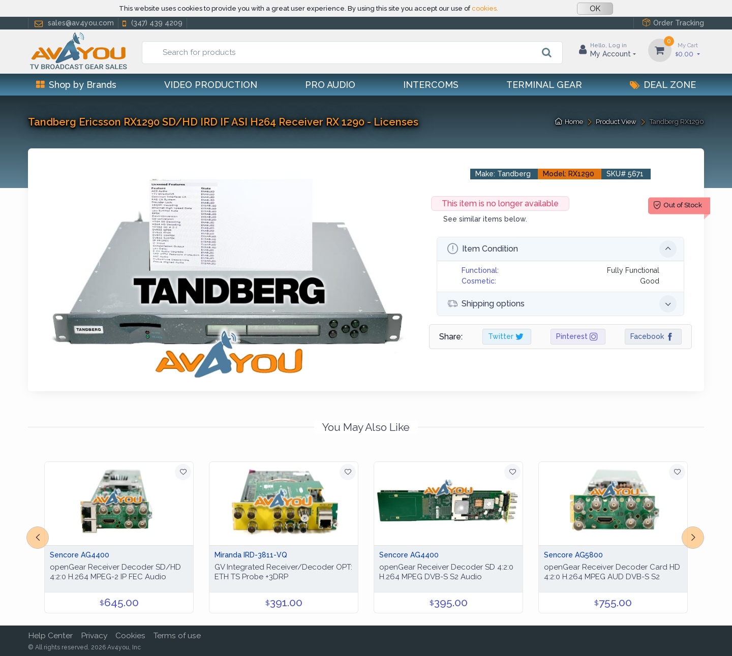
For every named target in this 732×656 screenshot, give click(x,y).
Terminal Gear (544, 84)
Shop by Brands (76, 84)
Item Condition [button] (562, 249)
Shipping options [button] (562, 304)
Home (569, 122)
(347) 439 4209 (151, 23)
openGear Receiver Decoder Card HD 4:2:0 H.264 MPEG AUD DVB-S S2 (612, 572)
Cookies (130, 635)
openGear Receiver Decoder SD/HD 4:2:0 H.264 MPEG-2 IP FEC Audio (115, 572)
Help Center (50, 635)
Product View (616, 122)
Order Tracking (673, 22)
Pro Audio (330, 84)
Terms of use (177, 635)
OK (595, 8)
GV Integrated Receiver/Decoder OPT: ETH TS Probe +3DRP (283, 572)
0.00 (688, 49)
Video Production (210, 84)
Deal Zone (663, 84)
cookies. (485, 8)
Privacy (94, 635)
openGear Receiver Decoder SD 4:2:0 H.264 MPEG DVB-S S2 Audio (446, 572)
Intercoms (431, 84)
